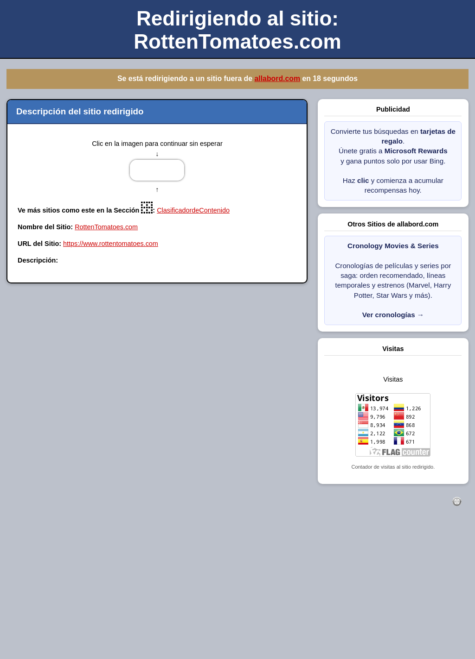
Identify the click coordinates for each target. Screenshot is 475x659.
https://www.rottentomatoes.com (110, 243)
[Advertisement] (237, 593)
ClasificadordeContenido (193, 210)
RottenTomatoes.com (106, 227)
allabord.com (277, 78)
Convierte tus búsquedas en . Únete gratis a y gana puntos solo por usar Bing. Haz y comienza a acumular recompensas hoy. (393, 161)
